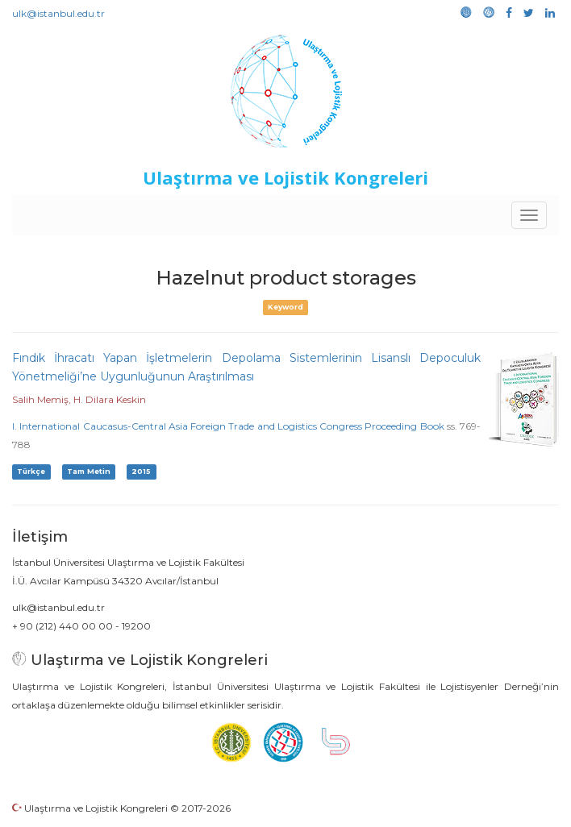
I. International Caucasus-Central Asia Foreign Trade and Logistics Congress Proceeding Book (228, 426)
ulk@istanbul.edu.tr (58, 13)
